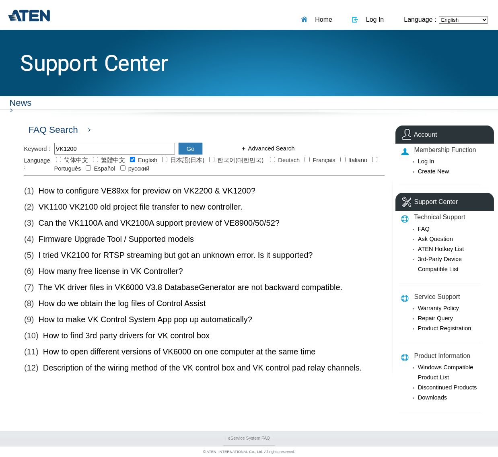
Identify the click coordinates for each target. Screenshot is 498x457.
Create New (433, 171)
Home (321, 19)
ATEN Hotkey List (441, 249)
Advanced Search (270, 148)
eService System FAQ (249, 438)
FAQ (424, 229)
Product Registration (444, 328)
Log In (373, 19)
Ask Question (435, 239)
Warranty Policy (438, 308)
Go (191, 149)
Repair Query (435, 318)
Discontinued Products (447, 387)
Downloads (432, 397)
